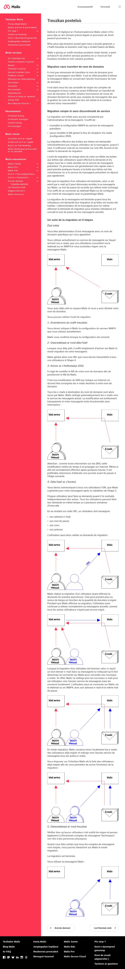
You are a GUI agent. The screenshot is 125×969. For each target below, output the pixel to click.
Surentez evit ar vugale (20, 138)
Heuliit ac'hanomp (17, 34)
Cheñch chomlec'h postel (21, 62)
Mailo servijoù (13, 52)
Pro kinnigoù (14, 126)
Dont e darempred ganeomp (22, 38)
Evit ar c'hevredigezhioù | (21, 174)
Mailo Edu (13, 170)
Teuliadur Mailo (14, 19)
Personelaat (14, 89)
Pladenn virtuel (16, 75)
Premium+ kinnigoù (18, 119)
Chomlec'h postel (17, 69)
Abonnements (13, 111)
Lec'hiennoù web (16, 187)
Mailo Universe (16, 194)
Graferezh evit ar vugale (20, 142)
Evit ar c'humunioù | (18, 177)
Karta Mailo (39, 941)
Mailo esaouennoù (15, 159)
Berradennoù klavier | (19, 103)
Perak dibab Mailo (17, 24)
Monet (11, 65)
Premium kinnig (16, 116)
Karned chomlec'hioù (19, 72)
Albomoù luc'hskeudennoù (21, 79)
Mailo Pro (13, 167)
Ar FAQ (7, 951)
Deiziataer (13, 82)
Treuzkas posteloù (19, 184)
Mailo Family (14, 164)
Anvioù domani (15, 181)
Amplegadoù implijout (19, 41)
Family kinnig (15, 123)
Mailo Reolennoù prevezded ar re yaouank (22, 150)
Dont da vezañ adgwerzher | (103, 957)
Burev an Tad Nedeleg (19, 145)
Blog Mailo (9, 946)
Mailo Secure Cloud (75, 956)
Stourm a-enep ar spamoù (21, 96)
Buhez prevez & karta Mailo (22, 27)
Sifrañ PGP (13, 100)
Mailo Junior (12, 134)
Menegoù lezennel (43, 956)
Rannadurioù (14, 93)
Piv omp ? (13, 31)
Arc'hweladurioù (16, 58)
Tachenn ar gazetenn (106, 963)
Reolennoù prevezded (19, 45)
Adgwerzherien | (16, 191)
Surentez (12, 86)
